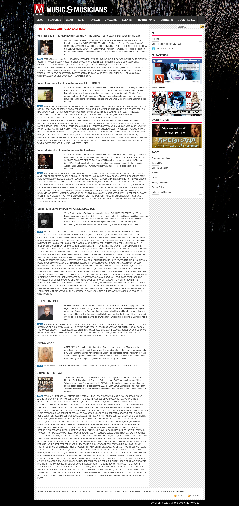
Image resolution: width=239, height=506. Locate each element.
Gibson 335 (55, 330)
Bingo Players (112, 402)
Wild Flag (134, 472)
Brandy (41, 109)
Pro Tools (132, 135)
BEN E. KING (103, 237)
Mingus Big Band (118, 441)
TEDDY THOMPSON (85, 336)
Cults (79, 413)
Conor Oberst (60, 413)
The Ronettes (96, 288)
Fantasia (119, 422)
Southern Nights (55, 336)
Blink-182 (78, 405)
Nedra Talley (61, 266)
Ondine (77, 266)
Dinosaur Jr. (128, 416)
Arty (75, 399)
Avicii (117, 399)
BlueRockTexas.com (89, 176)
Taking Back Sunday (73, 461)
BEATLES (93, 237)
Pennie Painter (104, 70)
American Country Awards (57, 173)
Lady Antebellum (101, 436)
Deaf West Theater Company (57, 112)
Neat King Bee (81, 132)
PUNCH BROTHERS (54, 453)
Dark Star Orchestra (107, 413)
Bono (114, 176)
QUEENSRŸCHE (71, 453)
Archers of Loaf (133, 396)
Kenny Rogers (60, 187)
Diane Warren (44, 243)
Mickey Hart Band (100, 441)
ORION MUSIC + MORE (66, 447)
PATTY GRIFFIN (95, 447)
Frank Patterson (56, 182)
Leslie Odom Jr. (75, 126)
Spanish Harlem (105, 280)
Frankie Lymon (112, 246)
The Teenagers (112, 288)
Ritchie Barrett (116, 271)
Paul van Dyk (109, 447)
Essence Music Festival (126, 419)
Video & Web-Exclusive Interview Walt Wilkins (66, 150)
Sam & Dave (104, 277)
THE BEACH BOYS (103, 336)
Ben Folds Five (73, 402)
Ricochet (42, 137)
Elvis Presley (91, 327)
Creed (72, 413)
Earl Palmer (106, 243)
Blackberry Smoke (47, 405)
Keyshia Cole (75, 436)
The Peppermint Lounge (55, 288)
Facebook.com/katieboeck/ (70, 115)
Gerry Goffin (56, 249)
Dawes (123, 413)
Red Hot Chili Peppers (117, 453)
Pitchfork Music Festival (98, 450)
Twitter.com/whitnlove (84, 73)
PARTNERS (166, 20)
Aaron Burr (64, 106)
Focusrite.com (45, 118)
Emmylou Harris (108, 179)
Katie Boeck (58, 123)
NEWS (39, 20)
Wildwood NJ (135, 291)
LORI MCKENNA (82, 190)
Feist (126, 422)
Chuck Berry (83, 240)
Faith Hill (88, 422)
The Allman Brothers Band (121, 461)
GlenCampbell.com (110, 330)
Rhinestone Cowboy (123, 70)
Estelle (41, 422)
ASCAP (51, 237)
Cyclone (110, 240)
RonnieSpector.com (72, 277)
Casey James (43, 410)
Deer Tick (48, 416)
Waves (40, 143)
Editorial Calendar (160, 168)
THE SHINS (96, 467)
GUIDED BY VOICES (130, 330)
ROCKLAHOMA (109, 455)
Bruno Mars (139, 237)
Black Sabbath (128, 402)
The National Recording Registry (116, 283)
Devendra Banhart (82, 416)
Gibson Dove (97, 62)
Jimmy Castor (123, 254)
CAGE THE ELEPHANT (113, 407)
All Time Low (93, 396)
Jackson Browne (77, 185)
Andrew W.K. (107, 396)
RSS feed (181, 496)
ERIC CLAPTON (72, 246)
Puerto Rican (44, 271)
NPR (71, 266)
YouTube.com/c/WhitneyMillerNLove (72, 76)
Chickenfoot (93, 410)
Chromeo (138, 410)
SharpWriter (101, 137)
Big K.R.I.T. (99, 402)
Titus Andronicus (54, 472)
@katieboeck (50, 106)
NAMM (118, 263)
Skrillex (65, 458)
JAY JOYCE (106, 185)
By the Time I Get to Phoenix (132, 324)
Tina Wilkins (52, 199)
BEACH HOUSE (52, 402)
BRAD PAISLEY (70, 407)
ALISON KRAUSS (93, 106)
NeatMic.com (95, 132)
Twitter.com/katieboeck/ (123, 140)
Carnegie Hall (82, 109)
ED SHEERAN (119, 243)
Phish (65, 450)
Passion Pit (82, 447)
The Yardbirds (76, 291)
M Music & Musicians (134, 260)
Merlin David (113, 68)
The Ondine (94, 286)
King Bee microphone (99, 123)
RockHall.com (50, 274)
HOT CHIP (109, 430)
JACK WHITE (64, 433)
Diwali (90, 112)
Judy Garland (84, 257)
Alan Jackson (57, 396)
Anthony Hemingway (112, 106)
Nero (74, 444)
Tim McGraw (132, 470)
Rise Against (43, 455)
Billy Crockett (123, 173)
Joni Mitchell (121, 120)
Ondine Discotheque (92, 266)
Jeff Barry (96, 254)
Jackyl (93, 433)
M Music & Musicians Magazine (81, 68)
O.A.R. (131, 444)
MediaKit (156, 173)
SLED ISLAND (84, 458)
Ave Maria (128, 106)
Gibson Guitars (112, 62)
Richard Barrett (82, 271)
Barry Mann (70, 237)
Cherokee (71, 240)
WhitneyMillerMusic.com (126, 73)
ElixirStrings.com (46, 115)
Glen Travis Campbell (89, 330)
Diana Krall (98, 416)
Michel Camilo (83, 441)
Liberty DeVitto (131, 257)
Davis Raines (74, 179)
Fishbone (42, 424)
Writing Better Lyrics (77, 143)
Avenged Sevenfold (104, 399)
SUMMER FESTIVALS (50, 373)
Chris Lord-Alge (119, 109)
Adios (63, 324)
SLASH (74, 458)
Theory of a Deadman (84, 470)
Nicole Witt (111, 193)
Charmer (61, 366)
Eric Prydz (86, 419)
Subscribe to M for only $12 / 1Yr (166, 44)
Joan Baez (96, 120)
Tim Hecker (119, 470)
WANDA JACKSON (120, 291)
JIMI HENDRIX (109, 254)
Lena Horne (121, 187)
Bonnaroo (57, 407)
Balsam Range (79, 173)
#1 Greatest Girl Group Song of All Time (64, 232)
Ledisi (114, 436)
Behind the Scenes (113, 59)
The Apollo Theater (124, 280)
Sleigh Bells (97, 458)
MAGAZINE (111, 20)
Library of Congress (48, 260)
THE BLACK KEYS (90, 464)
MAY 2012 (48, 441)
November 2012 (130, 366)
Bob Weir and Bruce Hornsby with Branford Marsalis (111, 405)
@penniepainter (81, 59)
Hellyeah (91, 430)
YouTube (47, 294)
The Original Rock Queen (113, 286)
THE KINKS (93, 283)
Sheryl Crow (53, 458)
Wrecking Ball (58, 202)
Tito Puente (105, 291)
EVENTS (127, 20)
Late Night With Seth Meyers (52, 126)
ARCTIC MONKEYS (45, 399)
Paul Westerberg (101, 333)
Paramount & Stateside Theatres (60, 269)
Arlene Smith (113, 235)
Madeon (93, 438)
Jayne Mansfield (82, 254)
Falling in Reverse (104, 422)
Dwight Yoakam (58, 419)
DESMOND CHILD (137, 240)
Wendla (61, 143)
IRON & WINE (52, 433)
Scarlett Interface (77, 137)
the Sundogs (108, 467)
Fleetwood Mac (93, 115)
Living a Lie (116, 366)
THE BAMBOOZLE (56, 464)
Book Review (186, 20)
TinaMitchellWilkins (69, 199)
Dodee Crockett (90, 179)
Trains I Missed (88, 199)
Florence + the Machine (60, 424)
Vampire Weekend (92, 472)
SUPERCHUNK (55, 461)
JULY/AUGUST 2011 (82, 333)
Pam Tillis (123, 193)
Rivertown (66, 196)
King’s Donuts (99, 257)
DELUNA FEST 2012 (63, 416)
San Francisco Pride (121, 277)
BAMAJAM (125, 399)
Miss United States (56, 70)
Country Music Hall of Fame (68, 327)
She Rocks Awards (60, 280)
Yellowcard (73, 475)
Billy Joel (127, 237)
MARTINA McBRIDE (126, 438)
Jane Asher (67, 254)
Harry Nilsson (122, 252)
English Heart (57, 246)
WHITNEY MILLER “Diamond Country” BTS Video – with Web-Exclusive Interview (88, 36)
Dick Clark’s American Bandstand (81, 243)
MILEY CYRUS (127, 68)
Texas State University (59, 73)
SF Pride (137, 277)
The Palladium (134, 286)
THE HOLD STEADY (54, 467)
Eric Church (123, 179)
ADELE (49, 235)
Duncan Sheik (101, 112)
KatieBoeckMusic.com (76, 123)
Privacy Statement (160, 182)
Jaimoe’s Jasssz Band (108, 433)
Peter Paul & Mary (66, 135)
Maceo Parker (81, 438)
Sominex (91, 280)
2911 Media (49, 59)
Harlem (110, 252)
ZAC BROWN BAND (122, 475)
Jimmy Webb (138, 185)
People (99, 269)
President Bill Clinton (129, 269)
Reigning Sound (138, 453)
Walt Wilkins (116, 199)
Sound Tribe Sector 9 (116, 458)
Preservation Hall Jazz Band (127, 450)
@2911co (68, 59)
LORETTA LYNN (108, 126)
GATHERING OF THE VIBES (65, 427)
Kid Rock (87, 436)
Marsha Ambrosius (107, 438)
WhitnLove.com (45, 76)
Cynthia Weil (121, 240)
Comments (195, 496)
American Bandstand (77, 235)
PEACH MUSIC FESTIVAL (128, 447)
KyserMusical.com (134, 123)
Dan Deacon (89, 413)
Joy (74, 257)
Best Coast (88, 402)
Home (40, 491)
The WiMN (125, 288)
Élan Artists (115, 112)
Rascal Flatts (98, 453)
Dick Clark (57, 243)
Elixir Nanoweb (130, 112)
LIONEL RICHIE (43, 190)
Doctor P (140, 416)
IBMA (100, 182)
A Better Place (51, 324)
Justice (64, 436)
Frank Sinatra (106, 327)
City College (98, 240)
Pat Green (134, 193)
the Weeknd (66, 470)
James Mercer (90, 366)
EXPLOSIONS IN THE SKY (72, 422)
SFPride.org (43, 280)
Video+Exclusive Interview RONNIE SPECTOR (66, 208)
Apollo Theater (97, 235)
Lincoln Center (92, 126)
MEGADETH (58, 441)
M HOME (156, 39)
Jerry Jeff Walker (121, 185)
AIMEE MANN (45, 342)
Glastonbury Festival (75, 249)
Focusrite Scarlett (124, 115)
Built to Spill (96, 407)
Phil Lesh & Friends (52, 450)
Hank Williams (87, 118)
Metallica (69, 441)
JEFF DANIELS (83, 120)
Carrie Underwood (134, 407)
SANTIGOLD (122, 455)
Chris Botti (106, 410)
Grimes (63, 430)
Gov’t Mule (133, 427)
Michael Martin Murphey (56, 193)
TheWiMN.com (91, 291)
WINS (39, 294)
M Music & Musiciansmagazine (131, 126)
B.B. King (59, 237)
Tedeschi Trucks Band (95, 461)
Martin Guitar (59, 129)
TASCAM (53, 140)
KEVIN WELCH (75, 187)
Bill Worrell (108, 173)
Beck (62, 402)
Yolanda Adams (105, 475)
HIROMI (100, 430)
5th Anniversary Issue (161, 158)
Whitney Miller (105, 73)
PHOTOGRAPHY (145, 20)
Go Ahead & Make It (76, 65)
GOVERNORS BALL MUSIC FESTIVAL (110, 427)
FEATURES (54, 20)
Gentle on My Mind (123, 327)
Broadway (51, 109)
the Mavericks (71, 467)
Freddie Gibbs (135, 424)
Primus (40, 453)
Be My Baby (83, 237)
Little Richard (84, 260)
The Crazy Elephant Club (74, 283)
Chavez (71, 410)
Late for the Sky (105, 187)
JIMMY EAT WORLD (128, 433)
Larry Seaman (89, 187)
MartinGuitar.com (76, 129)
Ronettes (64, 274)
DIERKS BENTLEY (113, 416)
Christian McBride (122, 410)
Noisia (124, 444)
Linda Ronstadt (136, 187)
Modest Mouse (134, 441)
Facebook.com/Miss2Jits (59, 62)
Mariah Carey (44, 129)
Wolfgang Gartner (56, 475)
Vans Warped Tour (111, 472)
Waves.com (50, 143)
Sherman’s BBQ (78, 280)
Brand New (83, 407)
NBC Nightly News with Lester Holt (55, 132)
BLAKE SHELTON (65, 405)
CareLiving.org (45, 327)
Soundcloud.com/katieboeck (124, 137)
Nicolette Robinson (113, 132)
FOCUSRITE (108, 115)
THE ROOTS (85, 467)
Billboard (115, 237)
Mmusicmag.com (75, 70)
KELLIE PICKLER (44, 187)
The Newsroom (88, 140)
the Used (121, 467)
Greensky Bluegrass (48, 430)
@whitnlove (97, 59)
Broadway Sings (65, 109)
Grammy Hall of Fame (68, 252)
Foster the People (97, 424)
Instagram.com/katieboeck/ (51, 120)
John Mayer (108, 120)
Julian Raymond (65, 333)
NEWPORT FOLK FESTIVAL (108, 444)
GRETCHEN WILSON (96, 65)
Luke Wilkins (96, 190)
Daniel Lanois (60, 179)
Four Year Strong (117, 424)
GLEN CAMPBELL (61, 118)
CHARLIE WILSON (59, 410)
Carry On (123, 176)
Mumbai (121, 129)
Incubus (41, 433)
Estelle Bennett (88, 246)
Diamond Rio (79, 112)
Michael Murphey (78, 193)
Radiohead (84, 453)
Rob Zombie (56, 455)
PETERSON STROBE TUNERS (89, 135)
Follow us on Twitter (164, 49)
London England (101, 260)
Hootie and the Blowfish (108, 118)
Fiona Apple (136, 422)
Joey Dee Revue (50, 257)
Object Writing (132, 132)
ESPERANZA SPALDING (103, 419)
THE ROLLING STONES (78, 288)
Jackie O (41, 254)
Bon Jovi (47, 407)
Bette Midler (94, 173)
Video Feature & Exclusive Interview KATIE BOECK (69, 83)
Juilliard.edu (44, 123)
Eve (48, 422)
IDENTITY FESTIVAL (135, 430)
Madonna (101, 68)
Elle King (131, 243)
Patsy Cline (90, 70)
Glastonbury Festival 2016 (101, 249)
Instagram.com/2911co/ (117, 65)
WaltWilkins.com (132, 199)
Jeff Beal (71, 120)
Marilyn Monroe (75, 263)
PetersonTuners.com (114, 135)
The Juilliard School (68, 140)
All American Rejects (75, 396)
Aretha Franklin (63, 399)
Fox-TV (101, 246)
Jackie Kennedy (138, 252)
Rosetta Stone (90, 277)
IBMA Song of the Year (115, 182)
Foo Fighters (80, 424)
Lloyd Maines (67, 190)
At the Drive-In (85, 399)
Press (154, 177)
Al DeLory (72, 324)
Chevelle (80, 410)
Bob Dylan (105, 176)
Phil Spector (110, 269)
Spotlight (71, 336)
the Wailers (132, 467)
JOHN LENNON (65, 257)
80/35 (46, 396)
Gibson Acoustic (81, 62)
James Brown (53, 254)
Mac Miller (67, 438)
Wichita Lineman (120, 336)
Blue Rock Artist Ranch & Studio (61, 176)
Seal (91, 137)
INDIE (81, 20)
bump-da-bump (44, 240)
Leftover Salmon (127, 436)
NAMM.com (127, 263)
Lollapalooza (53, 438)
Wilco (125, 472)
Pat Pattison (49, 135)
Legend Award (115, 257)
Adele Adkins (59, 235)
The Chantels (54, 283)
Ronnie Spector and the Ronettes (104, 274)
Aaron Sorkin (78, 106)
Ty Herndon (103, 199)
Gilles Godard (73, 182)
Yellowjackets (88, 475)
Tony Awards (103, 140)
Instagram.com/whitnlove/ (51, 68)
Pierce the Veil (77, 450)
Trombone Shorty (73, 472)
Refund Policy (158, 187)
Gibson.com (127, 62)
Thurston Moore (104, 470)
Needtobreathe (62, 444)
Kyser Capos (117, 123)
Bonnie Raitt (130, 59)
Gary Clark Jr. (44, 427)
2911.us (59, 59)
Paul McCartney (86, 269)
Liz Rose (55, 190)
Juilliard (133, 120)
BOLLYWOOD (140, 106)
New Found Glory (87, 444)
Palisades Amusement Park (117, 266)
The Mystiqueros (121, 196)
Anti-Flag (119, 396)
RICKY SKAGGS (53, 196)
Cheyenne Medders (100, 109)
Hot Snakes (120, 430)
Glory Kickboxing (57, 65)
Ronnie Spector (78, 274)
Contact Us (157, 163)
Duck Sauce (43, 419)
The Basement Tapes (100, 196)
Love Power (117, 260)
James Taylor (94, 185)
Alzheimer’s (84, 324)
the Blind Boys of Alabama (112, 464)
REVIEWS (94, 20)
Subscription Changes (161, 192)
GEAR (69, 20)
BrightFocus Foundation (104, 324)
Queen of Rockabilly (62, 271)
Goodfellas (49, 252)
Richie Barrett (99, 271)
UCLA (139, 140)
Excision (55, 422)
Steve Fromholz (81, 196)
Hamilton (74, 118)
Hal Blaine (85, 252)
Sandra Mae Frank (57, 137)
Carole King (58, 240)
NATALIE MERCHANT (135, 129)
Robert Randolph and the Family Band (82, 455)
